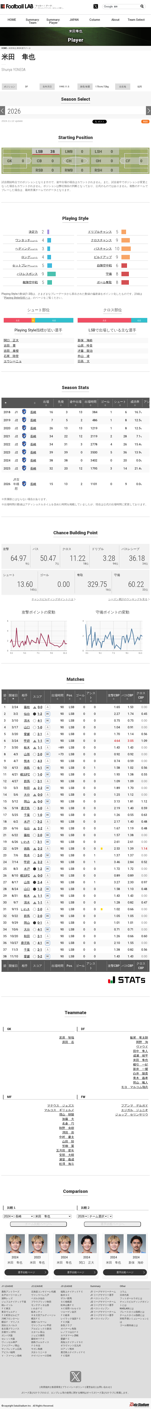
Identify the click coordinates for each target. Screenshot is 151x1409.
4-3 (40, 761)
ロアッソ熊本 (67, 1349)
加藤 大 (68, 1119)
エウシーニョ (13, 361)
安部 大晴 (66, 1155)
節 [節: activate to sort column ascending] (4, 697)
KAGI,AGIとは (127, 1308)
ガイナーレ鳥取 (68, 1328)
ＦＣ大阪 (65, 1322)
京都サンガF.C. (8, 1332)
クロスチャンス (101, 240)
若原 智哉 (66, 1037)
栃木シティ (36, 1312)
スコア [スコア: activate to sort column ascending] (37, 696)
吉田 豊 (10, 345)
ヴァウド (142, 1046)
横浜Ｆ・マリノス (10, 1322)
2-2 (40, 788)
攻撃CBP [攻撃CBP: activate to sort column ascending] (114, 697)
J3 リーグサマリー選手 (102, 1315)
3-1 (40, 842)
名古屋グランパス (10, 1328)
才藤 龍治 (85, 351)
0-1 (40, 922)
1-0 (40, 727)
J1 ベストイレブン (99, 1298)
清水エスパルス (9, 1325)
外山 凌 (84, 356)
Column (94, 20)
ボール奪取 (104, 282)
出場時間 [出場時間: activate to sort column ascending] (90, 403)
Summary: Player (53, 21)
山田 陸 (68, 1141)
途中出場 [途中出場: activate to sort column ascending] (76, 403)
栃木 (27, 747)
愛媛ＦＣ (65, 1339)
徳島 (27, 768)
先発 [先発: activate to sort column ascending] (61, 403)
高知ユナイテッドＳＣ (72, 1342)
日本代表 (124, 1295)
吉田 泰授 (11, 351)
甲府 (27, 741)
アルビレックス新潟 (41, 1328)
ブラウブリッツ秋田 (41, 1301)
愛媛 (27, 734)
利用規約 (45, 1387)
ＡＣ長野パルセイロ (71, 1308)
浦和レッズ (7, 1298)
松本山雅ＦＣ (67, 1305)
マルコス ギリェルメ (59, 1110)
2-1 (40, 734)
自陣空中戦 (104, 265)
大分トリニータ (39, 1352)
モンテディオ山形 (40, 1305)
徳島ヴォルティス (40, 1342)
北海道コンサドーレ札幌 (43, 1291)
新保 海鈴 (85, 340)
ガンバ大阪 (7, 1335)
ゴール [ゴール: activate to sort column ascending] (105, 403)
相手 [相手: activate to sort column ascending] (25, 697)
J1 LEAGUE (7, 1286)
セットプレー (25, 265)
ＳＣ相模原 (66, 1301)
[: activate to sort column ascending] (13, 403)
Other (123, 1286)
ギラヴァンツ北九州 (71, 1345)
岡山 (27, 801)
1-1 (40, 741)
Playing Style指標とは (17, 297)
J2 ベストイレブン (99, 1308)
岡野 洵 (142, 1042)
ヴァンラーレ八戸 (40, 1295)
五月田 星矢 (65, 1150)
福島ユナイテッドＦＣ (72, 1291)
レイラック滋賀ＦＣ (71, 1318)
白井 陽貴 (140, 1073)
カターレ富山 (38, 1332)
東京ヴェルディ (9, 1312)
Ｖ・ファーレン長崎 (11, 1355)
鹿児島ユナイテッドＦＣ (73, 1352)
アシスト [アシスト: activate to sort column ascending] (90, 696)
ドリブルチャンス (100, 232)
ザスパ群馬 (66, 1298)
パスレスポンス (27, 274)
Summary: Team (33, 21)
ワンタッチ (26, 240)
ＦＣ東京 (5, 1308)
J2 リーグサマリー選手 (102, 1305)
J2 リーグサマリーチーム (103, 1301)
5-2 (40, 956)
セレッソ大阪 (8, 1339)
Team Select (136, 20)
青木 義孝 (140, 1078)
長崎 (33, 412)
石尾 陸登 (11, 356)
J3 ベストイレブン (99, 1318)
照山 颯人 (140, 1082)
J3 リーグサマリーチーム (103, 1312)
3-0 (40, 808)
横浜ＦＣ (35, 1318)
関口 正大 (11, 340)
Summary (95, 1286)
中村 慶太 (66, 1137)
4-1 (40, 720)
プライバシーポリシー (73, 1387)
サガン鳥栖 (36, 1349)
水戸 (27, 821)
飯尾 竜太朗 (139, 1037)
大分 (27, 794)
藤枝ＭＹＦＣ (38, 1339)
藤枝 (27, 707)
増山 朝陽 (66, 1114)
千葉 (27, 815)
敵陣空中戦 (30, 282)
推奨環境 (56, 1387)
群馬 (27, 781)
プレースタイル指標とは (132, 1312)
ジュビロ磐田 (38, 1335)
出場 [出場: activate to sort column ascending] (46, 403)
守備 (109, 274)
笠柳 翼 (68, 1146)
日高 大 (84, 361)
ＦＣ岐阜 (65, 1315)
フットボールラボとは (131, 1298)
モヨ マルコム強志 (134, 1087)
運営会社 (90, 1387)
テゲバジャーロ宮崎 (41, 1355)
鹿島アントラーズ (10, 1291)
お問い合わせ (103, 1387)
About (115, 20)
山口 (27, 727)
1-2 (40, 714)
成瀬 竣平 (140, 1055)
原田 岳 (68, 1042)
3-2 (40, 821)
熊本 (27, 761)
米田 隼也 (140, 1060)
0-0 (40, 707)
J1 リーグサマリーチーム (103, 1291)
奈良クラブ (66, 1325)
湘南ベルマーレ (39, 1322)
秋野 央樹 (66, 1128)
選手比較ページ (26, 1272)
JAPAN (74, 20)
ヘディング (26, 248)
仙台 (27, 714)
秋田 (27, 788)
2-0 (40, 754)
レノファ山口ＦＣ (70, 1332)
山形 (27, 754)
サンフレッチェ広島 (11, 1349)
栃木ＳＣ (65, 1295)
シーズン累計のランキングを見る (127, 599)
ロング (29, 257)
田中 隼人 (140, 1051)
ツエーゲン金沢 (68, 1312)
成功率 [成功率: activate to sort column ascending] (134, 403)
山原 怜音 (85, 345)
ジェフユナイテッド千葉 (13, 1301)
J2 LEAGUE (37, 1286)
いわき (25, 842)
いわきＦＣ (36, 1308)
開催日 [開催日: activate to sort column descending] (13, 697)
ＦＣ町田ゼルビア (10, 1315)
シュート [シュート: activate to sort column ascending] (120, 403)
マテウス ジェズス (60, 1105)
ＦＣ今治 (35, 1345)
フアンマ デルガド (134, 1105)
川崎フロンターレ (10, 1318)
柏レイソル (7, 1305)
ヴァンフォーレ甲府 (41, 1325)
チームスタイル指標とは (132, 1315)
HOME (12, 20)
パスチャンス (103, 248)
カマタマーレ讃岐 (70, 1335)
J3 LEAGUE (66, 1286)
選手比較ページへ (112, 1224)
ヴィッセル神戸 (9, 1342)
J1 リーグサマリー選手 (102, 1295)
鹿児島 (25, 808)
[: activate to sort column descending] (5, 403)
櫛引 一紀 (140, 1064)
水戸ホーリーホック (11, 1295)
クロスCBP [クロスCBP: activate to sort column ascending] (140, 696)
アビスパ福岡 (8, 1352)
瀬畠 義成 (66, 1159)
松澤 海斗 (66, 1164)
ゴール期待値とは (129, 1325)
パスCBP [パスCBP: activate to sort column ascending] (127, 697)
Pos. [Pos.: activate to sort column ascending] (70, 697)
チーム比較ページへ (38, 1224)
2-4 (40, 882)
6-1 (40, 768)
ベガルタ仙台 (38, 1298)
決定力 (33, 232)
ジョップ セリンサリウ (131, 1114)
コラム (123, 1291)
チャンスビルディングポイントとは (52, 599)
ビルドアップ (103, 257)
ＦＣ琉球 (65, 1355)
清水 (27, 720)
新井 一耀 (140, 1069)
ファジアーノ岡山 (10, 1345)
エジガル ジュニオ (134, 1110)
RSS (145, 121)
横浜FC (25, 774)
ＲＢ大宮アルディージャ (43, 1315)
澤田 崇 (68, 1132)
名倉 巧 (68, 1123)
